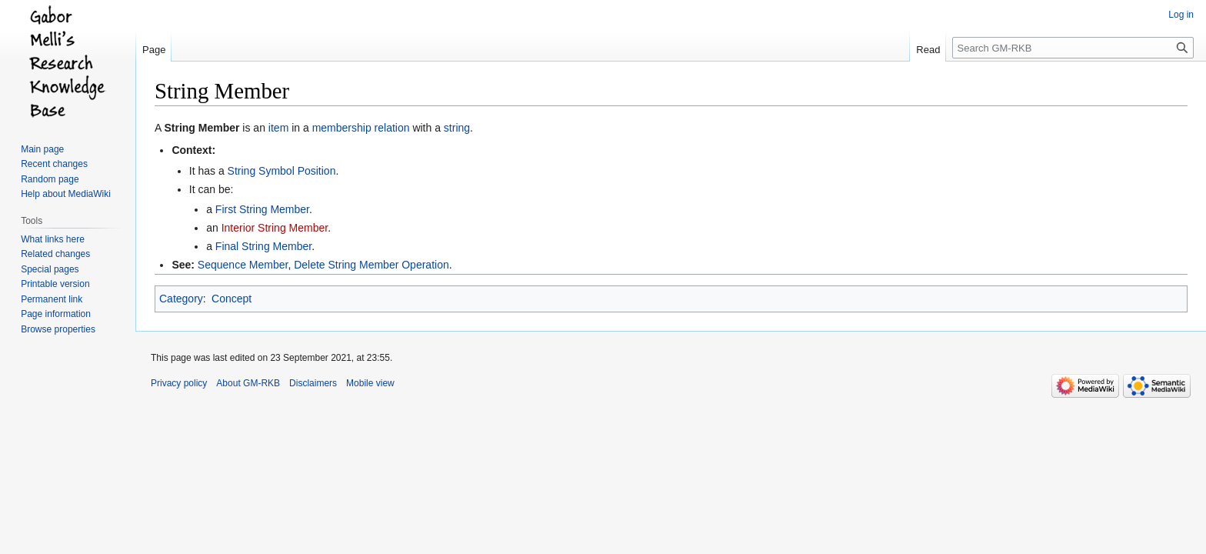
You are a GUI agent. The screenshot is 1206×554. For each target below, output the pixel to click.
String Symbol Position (282, 171)
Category (181, 298)
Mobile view (370, 383)
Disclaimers (313, 383)
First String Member (262, 209)
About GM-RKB (248, 383)
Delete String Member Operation (371, 265)
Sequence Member (243, 265)
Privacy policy (179, 383)
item (278, 128)
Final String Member (263, 246)
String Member (201, 128)
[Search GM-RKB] (1073, 47)
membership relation (361, 128)
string (457, 128)
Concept (232, 298)
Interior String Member (275, 228)
